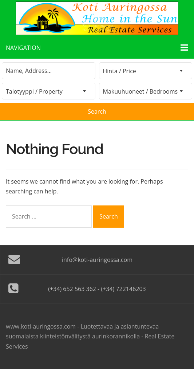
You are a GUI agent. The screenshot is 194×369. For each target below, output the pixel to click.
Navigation (97, 47)
